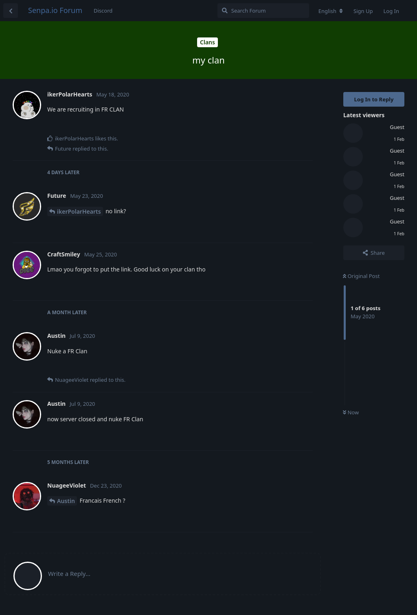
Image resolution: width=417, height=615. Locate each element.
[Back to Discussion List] (10, 10)
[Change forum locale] (330, 11)
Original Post (361, 276)
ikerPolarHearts (79, 211)
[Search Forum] (263, 10)
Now (351, 412)
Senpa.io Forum (55, 10)
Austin (66, 501)
